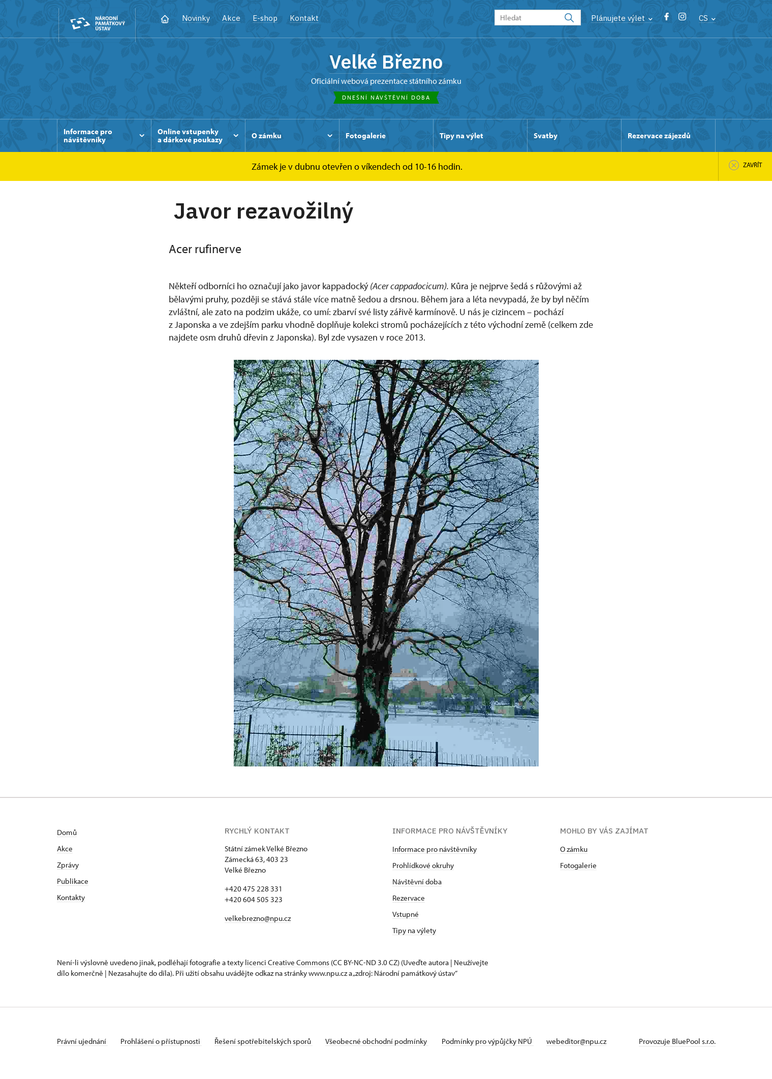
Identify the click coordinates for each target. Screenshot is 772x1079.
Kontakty (71, 901)
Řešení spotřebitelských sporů (271, 1045)
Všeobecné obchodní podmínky (387, 1045)
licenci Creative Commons (287, 966)
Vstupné (405, 918)
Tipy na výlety (414, 934)
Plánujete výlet (622, 18)
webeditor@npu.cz (594, 1045)
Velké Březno (386, 63)
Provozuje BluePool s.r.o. (677, 1045)
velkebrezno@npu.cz (258, 922)
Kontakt (304, 18)
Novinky (196, 18)
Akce (231, 18)
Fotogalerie (578, 869)
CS (707, 18)
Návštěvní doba (417, 885)
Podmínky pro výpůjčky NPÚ (501, 1045)
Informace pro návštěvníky (434, 853)
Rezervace (408, 902)
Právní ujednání (82, 1045)
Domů (67, 836)
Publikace (72, 885)
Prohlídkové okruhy (423, 869)
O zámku (574, 853)
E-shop (265, 18)
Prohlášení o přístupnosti (164, 1045)
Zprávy (68, 869)
